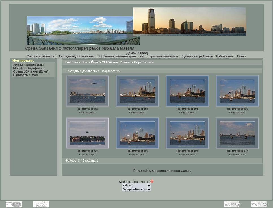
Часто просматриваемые (158, 56)
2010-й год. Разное (116, 62)
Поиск (241, 56)
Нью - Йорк (90, 62)
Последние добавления (76, 56)
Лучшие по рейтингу (197, 56)
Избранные (225, 56)
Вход (144, 53)
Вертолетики (144, 62)
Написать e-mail (25, 75)
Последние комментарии (116, 56)
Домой (131, 53)
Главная (71, 62)
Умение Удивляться (28, 64)
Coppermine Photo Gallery (171, 170)
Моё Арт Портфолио (29, 68)
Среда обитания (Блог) (31, 71)
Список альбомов (40, 56)
